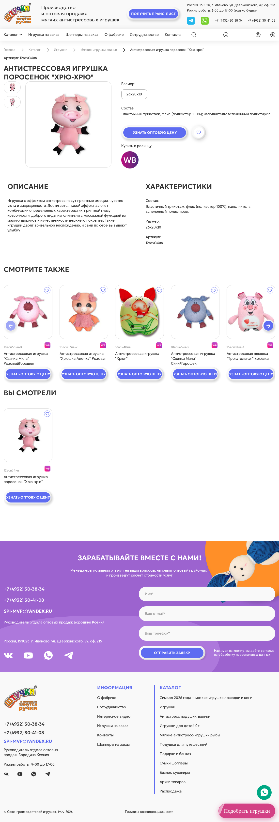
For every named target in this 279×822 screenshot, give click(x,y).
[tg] (191, 20)
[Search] (193, 34)
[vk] (8, 655)
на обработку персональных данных (242, 654)
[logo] (17, 14)
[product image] (68, 124)
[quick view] (28, 312)
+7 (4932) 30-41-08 (261, 20)
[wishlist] (224, 34)
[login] (257, 34)
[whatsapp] (205, 20)
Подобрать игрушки (247, 811)
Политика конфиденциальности (149, 812)
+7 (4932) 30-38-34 (229, 20)
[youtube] (28, 655)
